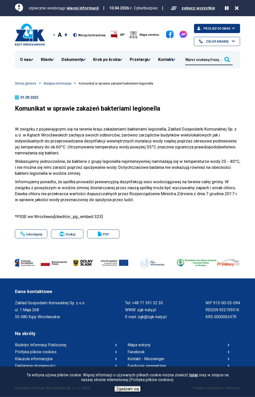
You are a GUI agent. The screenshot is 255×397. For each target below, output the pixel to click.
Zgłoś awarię (217, 41)
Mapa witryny (139, 345)
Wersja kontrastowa (92, 35)
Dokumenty (72, 56)
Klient (46, 56)
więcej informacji (87, 8)
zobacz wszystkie (198, 8)
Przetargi (139, 56)
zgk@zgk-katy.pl (152, 316)
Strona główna (25, 83)
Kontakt (165, 56)
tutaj (193, 375)
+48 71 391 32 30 (147, 303)
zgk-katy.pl (146, 310)
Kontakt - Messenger (146, 358)
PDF (106, 234)
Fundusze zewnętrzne (147, 365)
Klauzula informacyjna (34, 358)
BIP (122, 35)
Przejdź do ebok (216, 28)
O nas (25, 56)
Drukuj (71, 235)
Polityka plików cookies (36, 352)
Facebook (136, 352)
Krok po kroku (106, 56)
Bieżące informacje (57, 83)
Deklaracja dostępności (35, 365)
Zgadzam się (127, 389)
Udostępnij (34, 234)
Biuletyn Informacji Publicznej (40, 345)
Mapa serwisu (149, 35)
